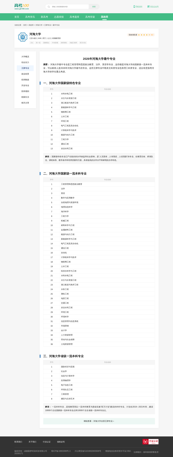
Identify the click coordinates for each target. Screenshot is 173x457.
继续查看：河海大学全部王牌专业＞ (99, 421)
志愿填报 (59, 17)
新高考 (44, 17)
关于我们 (32, 442)
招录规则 (25, 91)
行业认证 (47, 442)
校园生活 (25, 97)
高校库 (104, 18)
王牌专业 (47, 25)
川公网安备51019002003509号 (88, 451)
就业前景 (25, 74)
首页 (16, 17)
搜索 (94, 7)
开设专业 (25, 85)
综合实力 (25, 62)
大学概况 (25, 57)
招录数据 (25, 80)
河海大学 (39, 25)
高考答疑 (90, 17)
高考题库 (74, 17)
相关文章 (25, 103)
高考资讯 (30, 17)
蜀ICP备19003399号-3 (60, 451)
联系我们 (18, 442)
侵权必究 (61, 442)
